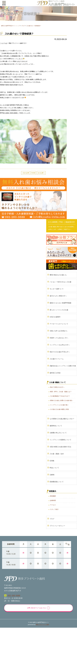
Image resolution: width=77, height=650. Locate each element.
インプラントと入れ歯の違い (59, 405)
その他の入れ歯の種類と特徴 (59, 409)
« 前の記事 (25, 173)
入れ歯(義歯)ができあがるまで (60, 396)
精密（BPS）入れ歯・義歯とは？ (61, 391)
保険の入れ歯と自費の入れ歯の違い (61, 400)
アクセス (53, 505)
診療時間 (53, 500)
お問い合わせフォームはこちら (36, 608)
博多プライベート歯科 (42, 624)
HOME (33, 173)
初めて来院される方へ (57, 387)
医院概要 (53, 496)
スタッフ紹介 (54, 509)
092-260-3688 (14, 595)
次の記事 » (41, 173)
